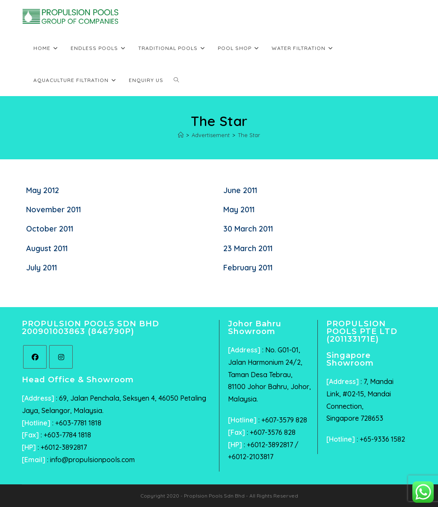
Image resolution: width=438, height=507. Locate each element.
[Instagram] (61, 357)
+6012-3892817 (64, 447)
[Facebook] (35, 357)
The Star (249, 135)
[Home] (180, 135)
